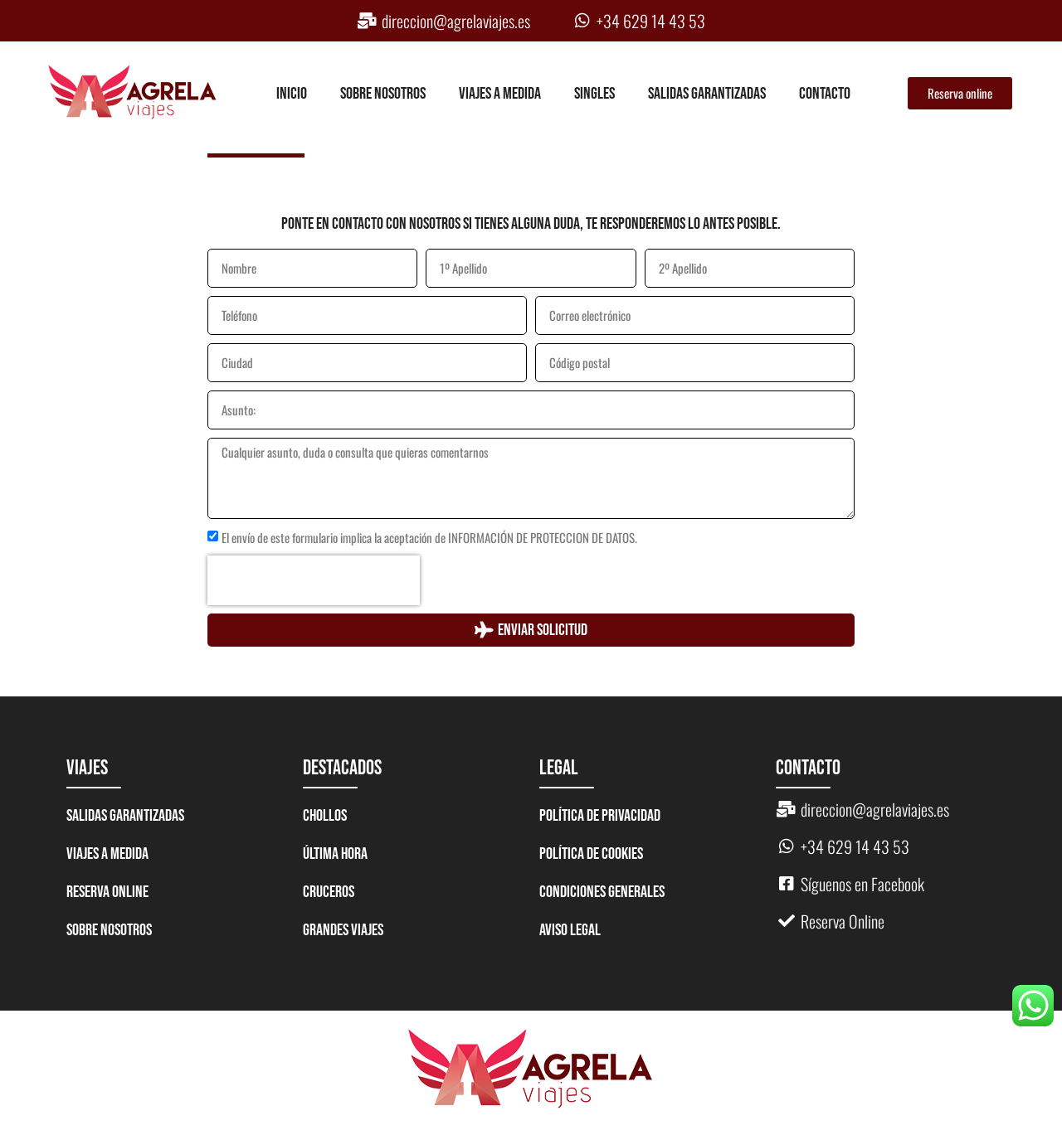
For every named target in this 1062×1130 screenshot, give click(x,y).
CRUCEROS (328, 892)
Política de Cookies (591, 854)
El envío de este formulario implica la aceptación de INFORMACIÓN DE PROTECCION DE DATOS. (429, 538)
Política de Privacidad (599, 816)
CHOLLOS (325, 816)
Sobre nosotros (383, 94)
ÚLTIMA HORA (335, 854)
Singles (594, 94)
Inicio (291, 94)
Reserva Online (107, 892)
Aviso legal (570, 930)
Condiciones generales (602, 892)
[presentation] (313, 580)
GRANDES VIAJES (343, 930)
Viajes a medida (500, 94)
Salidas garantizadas (707, 94)
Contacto (824, 94)
